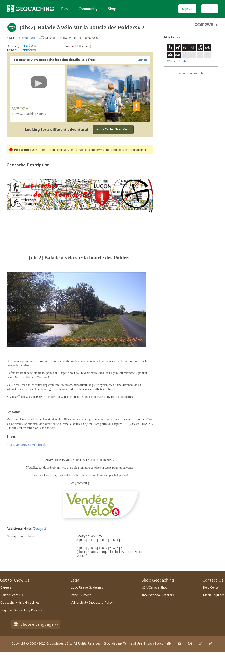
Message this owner (58, 38)
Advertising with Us (191, 73)
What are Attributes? (179, 61)
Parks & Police (81, 595)
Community (88, 8)
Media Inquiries (214, 595)
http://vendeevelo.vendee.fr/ (27, 445)
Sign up (187, 9)
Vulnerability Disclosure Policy (92, 602)
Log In (209, 9)
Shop (112, 8)
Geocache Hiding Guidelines (20, 602)
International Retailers (158, 595)
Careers (5, 587)
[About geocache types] (12, 27)
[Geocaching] (30, 8)
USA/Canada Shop (155, 587)
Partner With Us (11, 595)
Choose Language (35, 624)
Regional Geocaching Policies (21, 610)
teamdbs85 (28, 38)
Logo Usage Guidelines (87, 587)
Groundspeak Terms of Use (123, 643)
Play (64, 8)
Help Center (211, 587)
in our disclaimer (135, 150)
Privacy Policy (153, 643)
